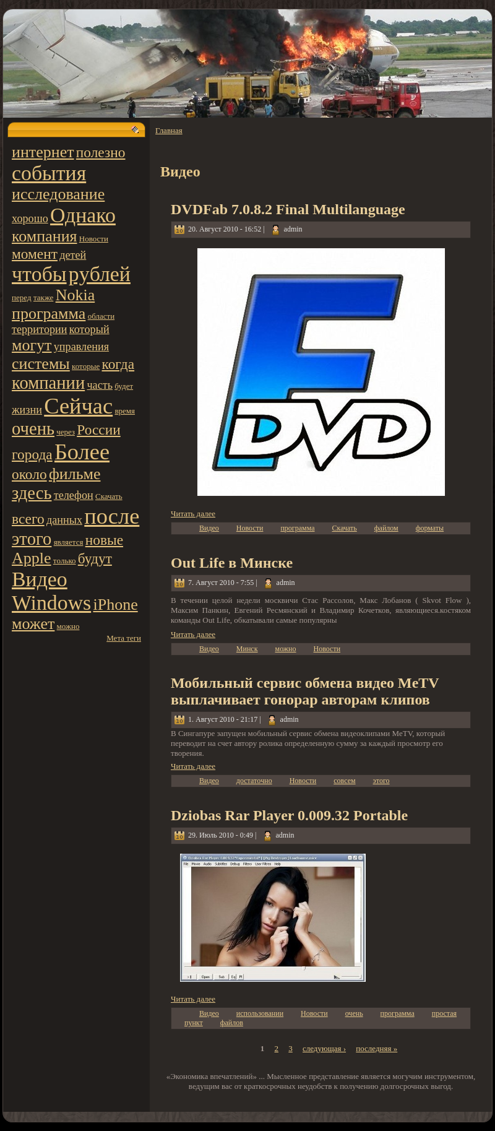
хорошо (30, 218)
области (101, 316)
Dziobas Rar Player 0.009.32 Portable (289, 815)
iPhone (115, 604)
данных (64, 520)
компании (48, 382)
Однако (83, 215)
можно (68, 626)
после (111, 516)
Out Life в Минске (232, 563)
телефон (73, 495)
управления (81, 346)
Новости (93, 238)
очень (33, 428)
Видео (39, 579)
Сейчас (78, 406)
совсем (344, 780)
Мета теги (123, 638)
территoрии (39, 329)
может (33, 624)
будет (123, 386)
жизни (27, 410)
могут (31, 345)
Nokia (75, 295)
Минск (247, 648)
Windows (51, 602)
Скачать (109, 496)
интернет (43, 152)
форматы (430, 528)
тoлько (64, 560)
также (43, 297)
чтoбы (39, 273)
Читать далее (193, 513)
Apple (31, 558)
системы (41, 364)
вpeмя (124, 410)
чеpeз (65, 431)
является (69, 542)
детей (72, 255)
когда (118, 364)
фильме (75, 474)
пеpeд (22, 297)
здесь (31, 493)
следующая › (324, 1048)
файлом (386, 528)
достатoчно (254, 780)
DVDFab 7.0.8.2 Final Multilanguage (288, 209)
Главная (169, 130)
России (99, 430)
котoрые (86, 366)
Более (82, 452)
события (49, 173)
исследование (58, 194)
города (32, 454)
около (29, 474)
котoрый (89, 329)
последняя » (376, 1048)
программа (48, 314)
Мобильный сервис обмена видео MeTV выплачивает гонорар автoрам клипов (305, 691)
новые (104, 540)
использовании (259, 1013)
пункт (193, 1022)
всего (28, 519)
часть (100, 385)
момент (35, 254)
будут (95, 558)
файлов (231, 1022)
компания (44, 236)
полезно (101, 152)
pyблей (100, 273)
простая (444, 1013)
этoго (31, 538)
